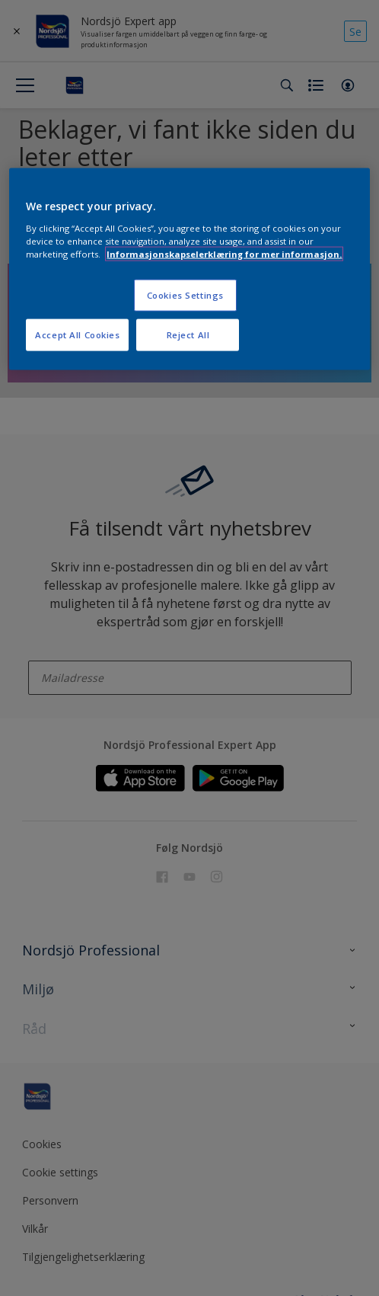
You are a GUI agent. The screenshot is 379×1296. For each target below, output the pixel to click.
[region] (189, 269)
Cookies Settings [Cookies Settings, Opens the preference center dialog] (185, 295)
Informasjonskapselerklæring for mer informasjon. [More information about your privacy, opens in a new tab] (224, 253)
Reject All (188, 334)
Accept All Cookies (77, 334)
